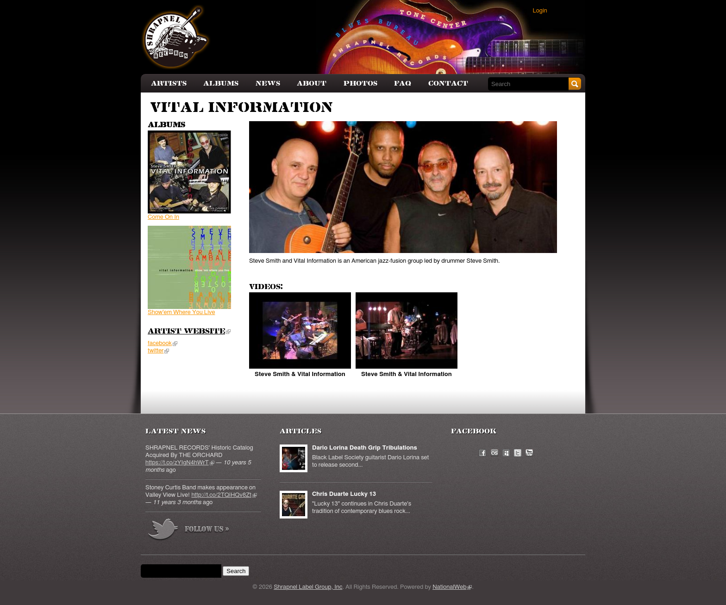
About (311, 83)
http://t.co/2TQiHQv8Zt (224, 495)
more (188, 531)
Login (540, 11)
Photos (360, 83)
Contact (448, 83)
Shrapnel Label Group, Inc (308, 587)
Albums (220, 83)
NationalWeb (452, 587)
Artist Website (189, 331)
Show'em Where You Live (181, 312)
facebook (162, 343)
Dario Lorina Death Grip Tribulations (364, 448)
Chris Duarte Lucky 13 (344, 494)
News (268, 83)
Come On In (163, 217)
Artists (169, 83)
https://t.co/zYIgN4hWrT (179, 463)
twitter (158, 351)
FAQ (402, 83)
